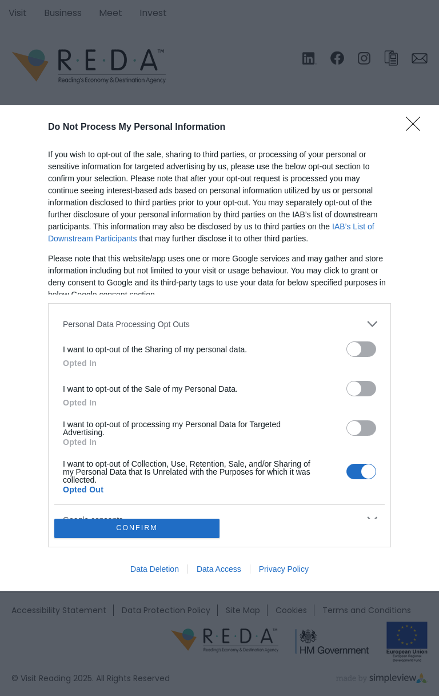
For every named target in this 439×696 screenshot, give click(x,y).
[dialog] (219, 347)
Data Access (219, 569)
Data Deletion (154, 569)
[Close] (417, 127)
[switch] (361, 349)
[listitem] (219, 324)
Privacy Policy (284, 569)
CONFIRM (136, 528)
